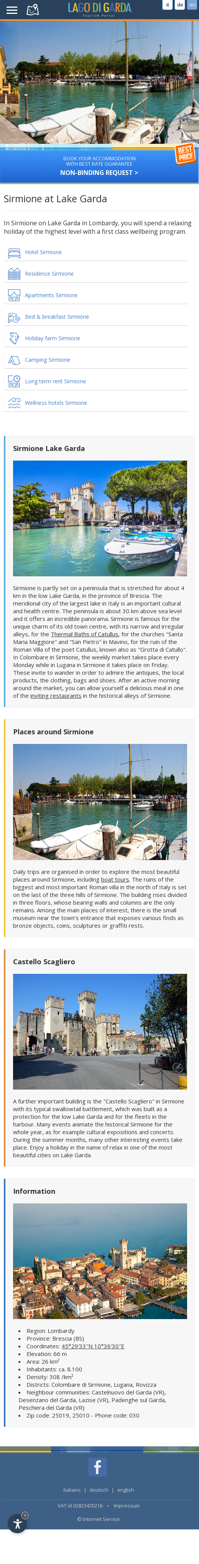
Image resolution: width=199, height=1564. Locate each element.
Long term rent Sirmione (55, 381)
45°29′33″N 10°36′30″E (92, 1346)
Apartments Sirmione (51, 295)
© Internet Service (98, 1519)
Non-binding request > (99, 163)
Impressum (127, 1505)
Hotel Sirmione (43, 252)
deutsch (99, 1489)
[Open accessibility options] (17, 1523)
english (125, 1489)
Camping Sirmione (47, 359)
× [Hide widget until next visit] (25, 1515)
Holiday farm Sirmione (52, 338)
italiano (72, 1489)
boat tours (115, 879)
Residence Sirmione (49, 273)
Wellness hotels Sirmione (56, 402)
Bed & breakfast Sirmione (57, 316)
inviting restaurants (55, 695)
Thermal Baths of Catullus (84, 634)
